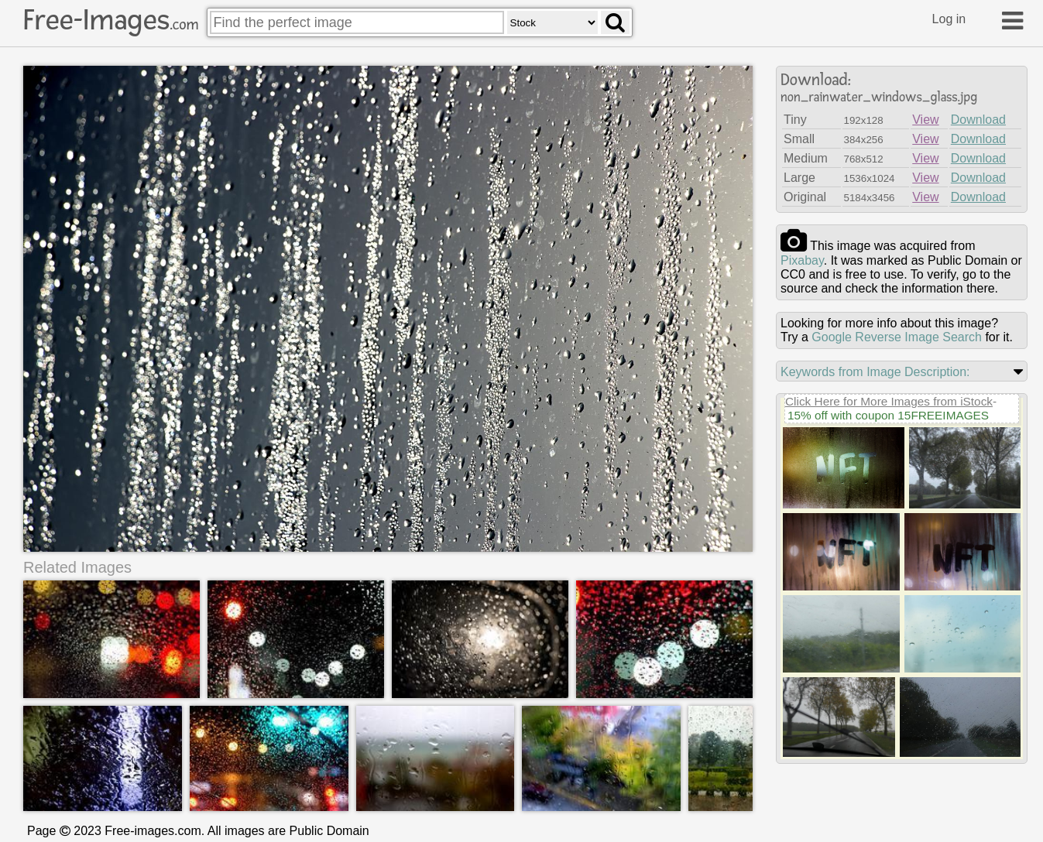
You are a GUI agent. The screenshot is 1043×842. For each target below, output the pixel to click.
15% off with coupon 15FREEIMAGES (888, 415)
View (925, 119)
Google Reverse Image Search (896, 337)
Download (978, 119)
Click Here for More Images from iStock (889, 401)
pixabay (802, 260)
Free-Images (110, 20)
